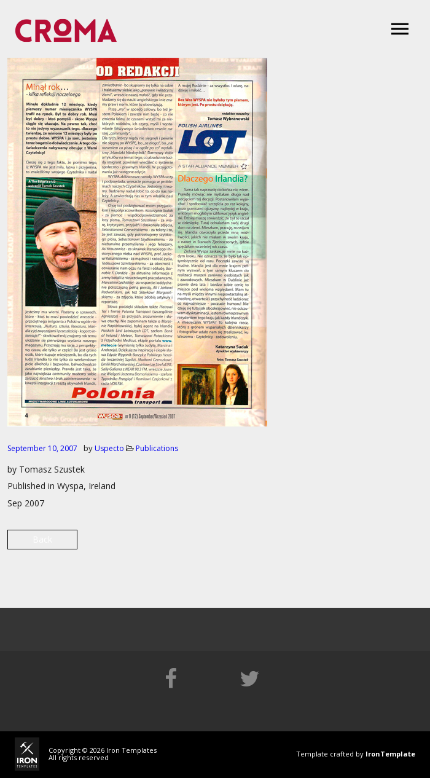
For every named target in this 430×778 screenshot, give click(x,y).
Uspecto (109, 448)
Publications (157, 448)
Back (42, 539)
